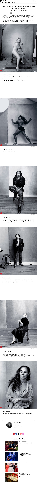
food (9, 2)
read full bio (15, 427)
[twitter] (18, 434)
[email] (23, 434)
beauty (6, 2)
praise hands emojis (12, 151)
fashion (1, 2)
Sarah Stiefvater (17, 422)
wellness (13, 2)
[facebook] (16, 434)
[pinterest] (1, 70)
